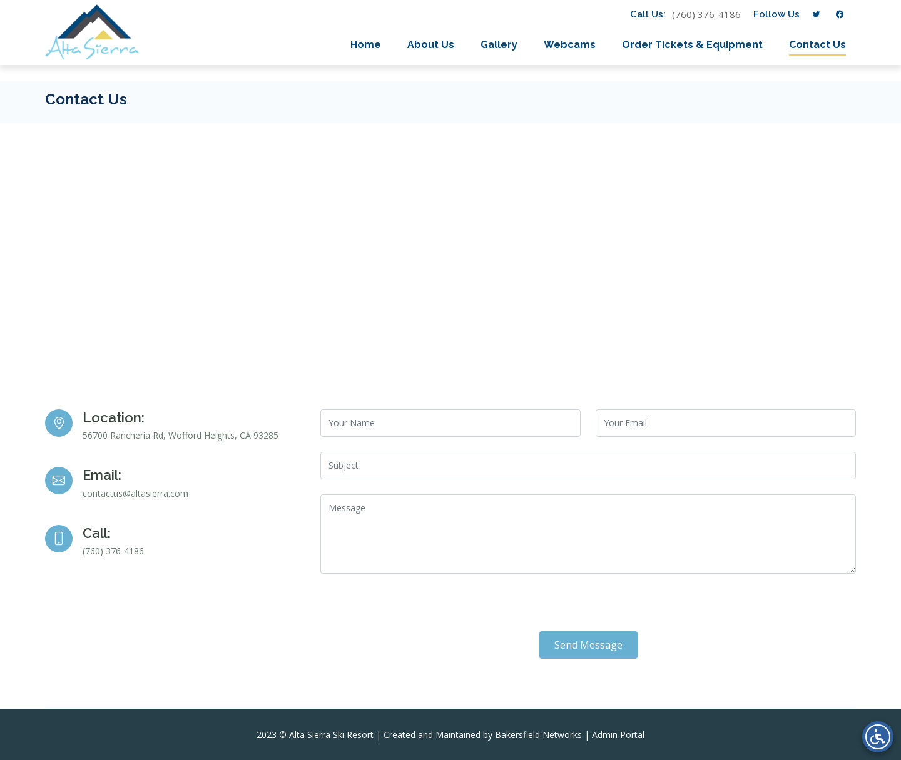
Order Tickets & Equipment (692, 45)
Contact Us (817, 45)
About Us (430, 45)
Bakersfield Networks (538, 735)
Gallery (499, 45)
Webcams (570, 45)
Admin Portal (618, 735)
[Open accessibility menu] (877, 736)
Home (365, 45)
